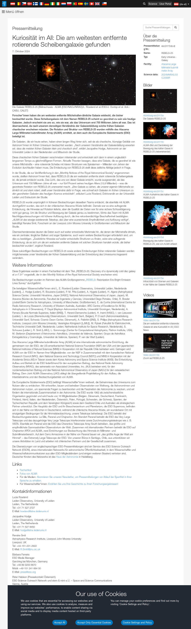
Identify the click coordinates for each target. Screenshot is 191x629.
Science (153, 3)
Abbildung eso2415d (153, 237)
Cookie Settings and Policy (137, 622)
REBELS (90, 279)
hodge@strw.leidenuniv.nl (33, 530)
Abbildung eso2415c (153, 191)
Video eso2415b (151, 355)
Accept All (59, 622)
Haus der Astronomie (67, 456)
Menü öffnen (13, 12)
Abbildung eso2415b (153, 141)
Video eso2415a (151, 320)
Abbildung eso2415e (153, 278)
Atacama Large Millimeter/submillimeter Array (169, 67)
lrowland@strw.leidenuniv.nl (34, 511)
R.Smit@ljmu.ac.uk (30, 549)
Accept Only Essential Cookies (94, 622)
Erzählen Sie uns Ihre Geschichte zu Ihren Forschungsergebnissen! (83, 483)
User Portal (165, 3)
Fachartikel (25, 470)
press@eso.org (28, 571)
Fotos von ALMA (28, 473)
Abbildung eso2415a (153, 115)
